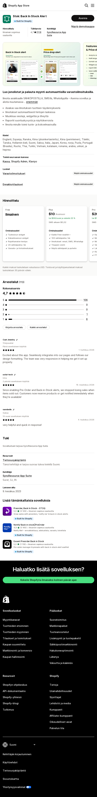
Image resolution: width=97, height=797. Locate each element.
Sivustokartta (11, 778)
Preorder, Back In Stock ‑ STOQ (29, 508)
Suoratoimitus (58, 619)
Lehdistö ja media (60, 703)
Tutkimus (8, 709)
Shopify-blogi (11, 703)
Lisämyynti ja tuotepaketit (65, 638)
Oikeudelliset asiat (61, 721)
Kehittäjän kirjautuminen (17, 754)
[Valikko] (92, 5)
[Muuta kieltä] (22, 744)
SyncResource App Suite (17, 475)
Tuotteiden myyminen (16, 632)
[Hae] (86, 5)
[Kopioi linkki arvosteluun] (16, 340)
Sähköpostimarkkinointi (63, 644)
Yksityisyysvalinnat (14, 787)
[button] (48, 514)
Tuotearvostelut (59, 632)
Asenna (83, 18)
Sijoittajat (55, 697)
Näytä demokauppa (82, 26)
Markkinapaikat (58, 625)
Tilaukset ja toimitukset (17, 638)
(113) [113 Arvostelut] (39, 32)
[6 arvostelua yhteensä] (87, 319)
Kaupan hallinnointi (14, 656)
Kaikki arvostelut (38, 327)
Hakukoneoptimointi (62, 650)
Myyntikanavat (11, 619)
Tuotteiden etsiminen (15, 625)
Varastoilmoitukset (14, 173)
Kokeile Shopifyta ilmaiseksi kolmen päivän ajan (48, 579)
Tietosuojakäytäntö (14, 460)
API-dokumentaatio (14, 691)
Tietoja (54, 684)
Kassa (6, 161)
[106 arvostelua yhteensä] (85, 300)
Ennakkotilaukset (13, 184)
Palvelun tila (57, 728)
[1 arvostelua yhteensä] (87, 314)
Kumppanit (56, 709)
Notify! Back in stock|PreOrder (29, 525)
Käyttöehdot (10, 762)
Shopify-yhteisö (12, 697)
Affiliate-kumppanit (61, 715)
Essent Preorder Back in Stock (29, 541)
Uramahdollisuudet (61, 691)
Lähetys (54, 656)
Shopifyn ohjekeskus (15, 684)
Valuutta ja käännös (61, 663)
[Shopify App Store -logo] (16, 5)
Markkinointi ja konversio (17, 650)
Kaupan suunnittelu (14, 644)
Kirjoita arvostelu (14, 327)
